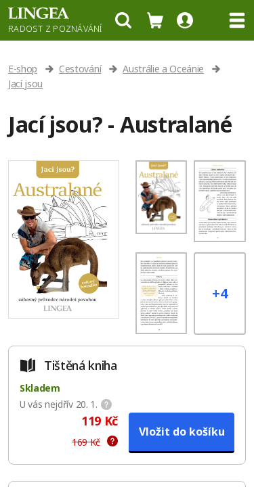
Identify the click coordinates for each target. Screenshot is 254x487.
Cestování (80, 68)
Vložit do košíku (182, 431)
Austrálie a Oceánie (163, 68)
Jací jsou (25, 83)
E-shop (22, 68)
